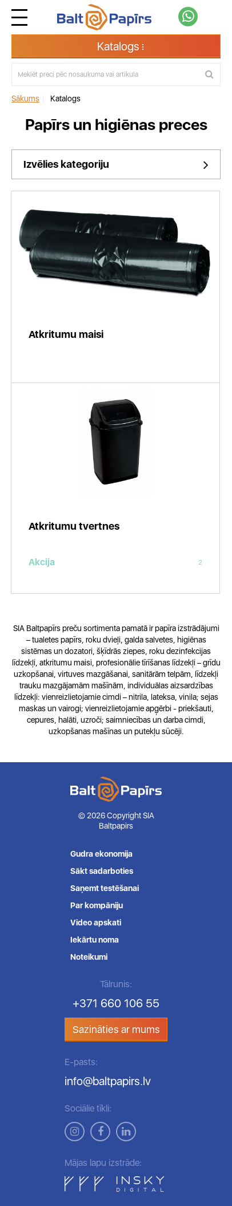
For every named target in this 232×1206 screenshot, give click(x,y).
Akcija (115, 562)
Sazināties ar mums (116, 1029)
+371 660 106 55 (116, 1003)
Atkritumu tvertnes (74, 526)
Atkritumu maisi (66, 334)
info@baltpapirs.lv (108, 1081)
